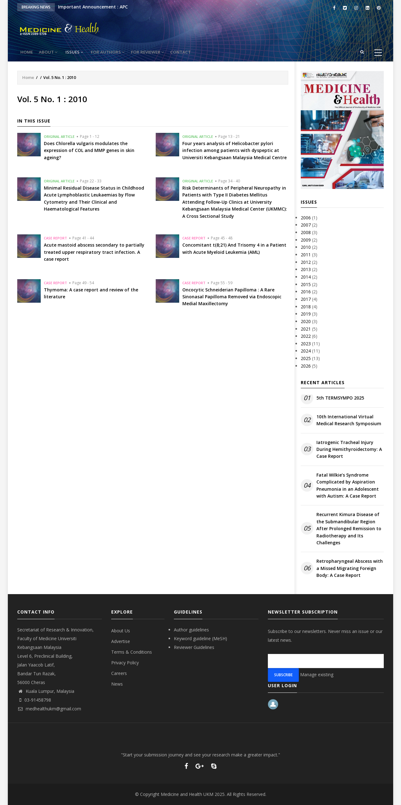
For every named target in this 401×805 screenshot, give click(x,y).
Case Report (55, 238)
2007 (306, 225)
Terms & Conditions (131, 652)
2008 (306, 232)
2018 (306, 307)
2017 (306, 299)
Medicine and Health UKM (187, 794)
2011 (306, 255)
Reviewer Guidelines (194, 647)
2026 (306, 366)
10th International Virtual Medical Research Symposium (348, 420)
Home (28, 52)
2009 (306, 240)
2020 (306, 321)
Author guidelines (191, 630)
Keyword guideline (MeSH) (200, 638)
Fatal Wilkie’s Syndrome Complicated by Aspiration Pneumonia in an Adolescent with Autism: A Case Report (347, 485)
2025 (306, 358)
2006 (306, 218)
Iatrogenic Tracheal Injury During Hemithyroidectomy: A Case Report (349, 449)
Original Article (59, 136)
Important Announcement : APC (93, 7)
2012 (306, 262)
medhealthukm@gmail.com (49, 709)
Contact (190, 52)
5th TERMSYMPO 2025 (340, 398)
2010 (306, 247)
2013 (306, 269)
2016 (306, 292)
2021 (306, 329)
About (52, 52)
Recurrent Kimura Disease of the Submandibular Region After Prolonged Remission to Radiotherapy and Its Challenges (348, 528)
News (117, 684)
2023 (306, 344)
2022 (306, 336)
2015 (306, 284)
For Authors (114, 52)
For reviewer (155, 52)
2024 (306, 351)
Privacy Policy (125, 663)
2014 (306, 277)
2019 (306, 314)
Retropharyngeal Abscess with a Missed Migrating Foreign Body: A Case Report (349, 568)
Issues (79, 52)
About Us (120, 631)
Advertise (120, 641)
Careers (119, 673)
